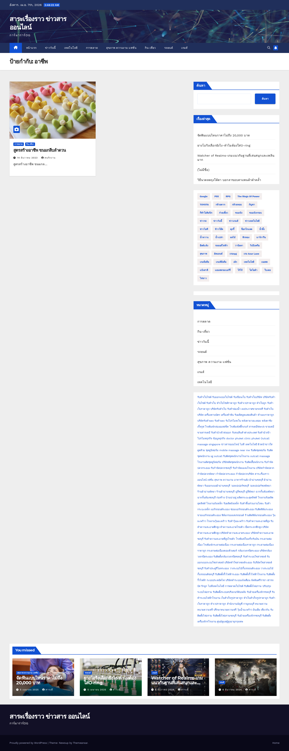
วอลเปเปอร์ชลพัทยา (260, 485)
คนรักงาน (48, 157)
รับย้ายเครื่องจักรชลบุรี (259, 592)
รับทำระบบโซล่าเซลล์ (254, 556)
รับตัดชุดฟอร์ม (258, 450)
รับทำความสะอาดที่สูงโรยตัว (219, 538)
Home (275, 742)
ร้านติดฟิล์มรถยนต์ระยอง (258, 515)
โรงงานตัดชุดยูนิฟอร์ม (209, 462)
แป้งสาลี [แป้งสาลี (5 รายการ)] (204, 270)
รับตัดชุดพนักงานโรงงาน (236, 456)
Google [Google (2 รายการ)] (204, 196)
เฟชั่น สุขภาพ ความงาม (220, 479)
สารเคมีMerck (257, 426)
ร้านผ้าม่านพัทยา (206, 491)
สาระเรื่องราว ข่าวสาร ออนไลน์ (50, 716)
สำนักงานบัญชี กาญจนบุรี (240, 603)
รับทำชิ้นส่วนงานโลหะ (252, 503)
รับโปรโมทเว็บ (233, 420)
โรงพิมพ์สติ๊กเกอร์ (239, 426)
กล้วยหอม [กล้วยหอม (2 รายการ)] (237, 204)
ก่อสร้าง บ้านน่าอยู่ (226, 497)
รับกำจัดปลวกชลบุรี (221, 468)
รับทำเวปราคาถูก (247, 403)
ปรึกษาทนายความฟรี (225, 609)
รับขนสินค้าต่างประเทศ (244, 432)
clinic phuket (252, 438)
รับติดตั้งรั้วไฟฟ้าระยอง (227, 574)
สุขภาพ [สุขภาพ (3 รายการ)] (203, 253)
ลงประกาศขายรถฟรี (252, 409)
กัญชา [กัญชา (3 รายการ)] (252, 204)
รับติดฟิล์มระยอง (264, 509)
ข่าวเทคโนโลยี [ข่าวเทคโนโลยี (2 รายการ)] (252, 221)
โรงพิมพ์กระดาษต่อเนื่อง (216, 544)
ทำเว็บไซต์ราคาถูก (227, 403)
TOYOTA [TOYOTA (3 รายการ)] (204, 204)
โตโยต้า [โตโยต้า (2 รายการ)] (253, 270)
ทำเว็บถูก (261, 403)
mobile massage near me (234, 450)
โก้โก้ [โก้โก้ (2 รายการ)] (240, 270)
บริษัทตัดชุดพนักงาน (233, 462)
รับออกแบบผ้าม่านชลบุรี (217, 485)
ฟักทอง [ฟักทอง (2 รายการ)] (245, 237)
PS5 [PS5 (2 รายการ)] (217, 196)
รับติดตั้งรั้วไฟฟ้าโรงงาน (253, 574)
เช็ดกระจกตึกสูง (253, 527)
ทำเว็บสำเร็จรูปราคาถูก (256, 597)
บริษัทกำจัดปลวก (265, 468)
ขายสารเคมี (203, 432)
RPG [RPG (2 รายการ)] (228, 196)
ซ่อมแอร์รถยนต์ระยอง (242, 509)
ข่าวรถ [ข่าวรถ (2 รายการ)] (203, 221)
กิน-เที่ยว (150, 48)
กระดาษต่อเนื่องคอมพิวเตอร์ (222, 550)
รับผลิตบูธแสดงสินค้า (246, 414)
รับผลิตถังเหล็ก (231, 503)
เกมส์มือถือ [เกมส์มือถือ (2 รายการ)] (221, 262)
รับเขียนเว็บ (239, 397)
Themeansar (80, 742)
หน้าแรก (31, 48)
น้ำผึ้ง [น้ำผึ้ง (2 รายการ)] (262, 229)
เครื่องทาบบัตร (212, 414)
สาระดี (47, 689)
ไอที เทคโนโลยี (248, 444)
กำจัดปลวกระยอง (225, 473)
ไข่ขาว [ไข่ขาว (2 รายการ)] (203, 278)
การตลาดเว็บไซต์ (234, 586)
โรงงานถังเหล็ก (214, 503)
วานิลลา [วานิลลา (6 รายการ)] (239, 245)
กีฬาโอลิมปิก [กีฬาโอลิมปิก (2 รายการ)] (206, 212)
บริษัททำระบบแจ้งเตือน (238, 580)
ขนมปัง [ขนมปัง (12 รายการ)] (238, 212)
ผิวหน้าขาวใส (265, 444)
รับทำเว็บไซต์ (204, 397)
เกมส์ (184, 48)
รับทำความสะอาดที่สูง (258, 521)
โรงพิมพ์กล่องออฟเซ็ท (217, 426)
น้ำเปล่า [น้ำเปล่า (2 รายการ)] (219, 237)
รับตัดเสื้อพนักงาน (254, 462)
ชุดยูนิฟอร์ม (212, 450)
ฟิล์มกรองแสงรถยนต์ (233, 515)
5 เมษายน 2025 (30, 689)
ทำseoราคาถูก (266, 414)
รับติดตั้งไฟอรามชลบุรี (225, 615)
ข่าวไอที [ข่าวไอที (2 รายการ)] (204, 229)
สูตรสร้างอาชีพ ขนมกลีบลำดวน (39, 150)
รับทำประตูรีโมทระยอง (216, 568)
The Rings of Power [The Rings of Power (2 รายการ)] (248, 196)
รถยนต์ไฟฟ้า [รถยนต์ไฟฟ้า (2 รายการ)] (221, 245)
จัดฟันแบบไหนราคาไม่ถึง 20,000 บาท (223, 135)
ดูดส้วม (201, 450)
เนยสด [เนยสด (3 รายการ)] (264, 262)
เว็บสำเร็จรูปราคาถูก (232, 597)
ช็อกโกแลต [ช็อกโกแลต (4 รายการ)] (246, 229)
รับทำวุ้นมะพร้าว (236, 521)
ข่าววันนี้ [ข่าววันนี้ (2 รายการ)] (217, 221)
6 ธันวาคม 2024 (165, 689)
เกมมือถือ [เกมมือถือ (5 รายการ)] (204, 262)
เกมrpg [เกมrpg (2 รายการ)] (233, 253)
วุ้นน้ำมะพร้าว (245, 609)
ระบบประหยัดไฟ (216, 580)
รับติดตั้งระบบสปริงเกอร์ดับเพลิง (229, 592)
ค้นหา (200, 85)
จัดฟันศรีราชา (258, 580)
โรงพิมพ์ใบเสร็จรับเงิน (247, 538)
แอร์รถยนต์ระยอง (220, 509)
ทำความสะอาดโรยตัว (232, 527)
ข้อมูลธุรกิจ (219, 438)
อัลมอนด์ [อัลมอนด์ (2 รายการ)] (218, 253)
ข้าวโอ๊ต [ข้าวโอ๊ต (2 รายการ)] (219, 229)
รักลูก (204, 586)
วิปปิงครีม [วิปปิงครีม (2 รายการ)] (255, 245)
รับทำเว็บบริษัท (254, 397)
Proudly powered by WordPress (29, 742)
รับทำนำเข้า (264, 432)
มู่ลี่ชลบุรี (240, 491)
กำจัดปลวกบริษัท (245, 473)
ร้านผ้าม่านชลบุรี (225, 491)
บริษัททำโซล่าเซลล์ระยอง (238, 562)
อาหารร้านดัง (241, 479)
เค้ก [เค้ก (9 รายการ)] (235, 262)
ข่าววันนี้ (50, 48)
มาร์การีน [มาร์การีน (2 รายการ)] (261, 237)
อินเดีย (257, 609)
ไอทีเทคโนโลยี (216, 586)
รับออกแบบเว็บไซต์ (222, 397)
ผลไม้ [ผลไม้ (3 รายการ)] (232, 237)
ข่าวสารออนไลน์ (230, 444)
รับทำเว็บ (211, 403)
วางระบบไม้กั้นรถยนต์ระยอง (245, 568)
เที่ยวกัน (265, 609)
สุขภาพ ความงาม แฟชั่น (121, 48)
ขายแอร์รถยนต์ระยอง (209, 515)
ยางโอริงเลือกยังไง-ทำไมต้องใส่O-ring (224, 145)
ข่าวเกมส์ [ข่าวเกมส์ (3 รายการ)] (233, 221)
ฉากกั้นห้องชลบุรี (206, 497)
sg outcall (216, 456)
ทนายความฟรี (205, 609)
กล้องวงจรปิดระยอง (248, 550)
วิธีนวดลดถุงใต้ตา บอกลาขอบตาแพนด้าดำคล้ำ (229, 180)
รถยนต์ (168, 48)
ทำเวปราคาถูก (218, 603)
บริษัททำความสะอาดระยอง (235, 533)
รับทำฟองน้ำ (234, 409)
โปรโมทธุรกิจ (204, 438)
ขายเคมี (269, 426)
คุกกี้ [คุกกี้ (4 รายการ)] (232, 229)
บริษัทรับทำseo (205, 420)
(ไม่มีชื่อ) (203, 170)
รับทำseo (220, 420)
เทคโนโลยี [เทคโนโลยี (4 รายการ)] (249, 262)
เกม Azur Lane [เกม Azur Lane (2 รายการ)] (251, 253)
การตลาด (92, 48)
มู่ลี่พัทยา (250, 491)
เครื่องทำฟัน (227, 414)
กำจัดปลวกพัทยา (206, 473)
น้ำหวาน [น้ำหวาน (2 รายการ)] (204, 237)
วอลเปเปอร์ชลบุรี (240, 485)
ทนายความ (261, 603)
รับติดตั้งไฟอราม (253, 586)
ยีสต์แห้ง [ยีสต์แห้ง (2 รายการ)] (204, 245)
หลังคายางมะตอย (251, 420)
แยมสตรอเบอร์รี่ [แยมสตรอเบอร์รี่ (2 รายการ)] (223, 270)
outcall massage (260, 456)
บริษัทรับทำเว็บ (218, 409)
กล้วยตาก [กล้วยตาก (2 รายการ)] (220, 204)
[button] (268, 48)
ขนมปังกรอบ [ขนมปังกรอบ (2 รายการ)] (255, 212)
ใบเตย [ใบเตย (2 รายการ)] (267, 270)
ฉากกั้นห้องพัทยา (265, 491)
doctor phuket (234, 438)
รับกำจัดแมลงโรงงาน (244, 468)
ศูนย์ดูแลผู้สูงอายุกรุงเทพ (230, 621)
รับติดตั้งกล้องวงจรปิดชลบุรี (227, 556)
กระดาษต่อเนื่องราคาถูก (243, 544)
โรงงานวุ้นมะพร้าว (217, 521)
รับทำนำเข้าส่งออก (221, 432)
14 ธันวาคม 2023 (28, 157)
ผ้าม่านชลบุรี (256, 479)
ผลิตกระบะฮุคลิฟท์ (247, 497)
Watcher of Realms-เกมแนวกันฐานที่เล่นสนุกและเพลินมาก (177, 682)
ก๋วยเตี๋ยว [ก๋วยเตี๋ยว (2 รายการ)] (223, 212)
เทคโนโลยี (71, 48)
